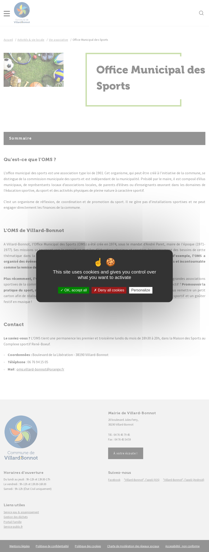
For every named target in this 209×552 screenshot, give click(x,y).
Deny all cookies (109, 290)
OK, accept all (73, 290)
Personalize (140, 290)
